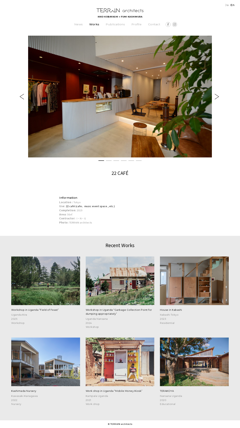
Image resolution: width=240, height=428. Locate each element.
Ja (227, 5)
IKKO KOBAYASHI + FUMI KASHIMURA (120, 16)
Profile (136, 24)
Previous (22, 96)
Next (217, 96)
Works (94, 24)
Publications (115, 24)
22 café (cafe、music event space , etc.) (90, 206)
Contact (154, 24)
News (78, 24)
